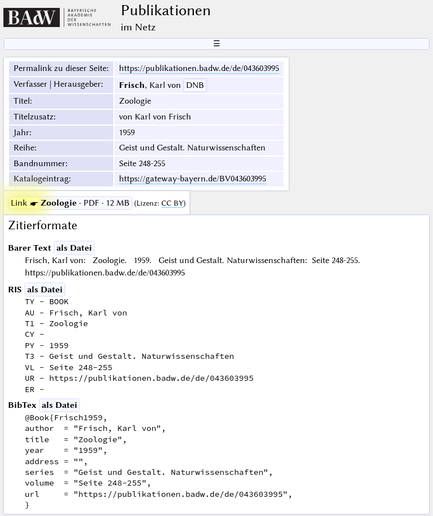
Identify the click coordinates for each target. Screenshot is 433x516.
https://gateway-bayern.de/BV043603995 (192, 179)
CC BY (172, 203)
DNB (195, 85)
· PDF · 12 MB (70, 203)
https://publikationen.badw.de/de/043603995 (199, 68)
